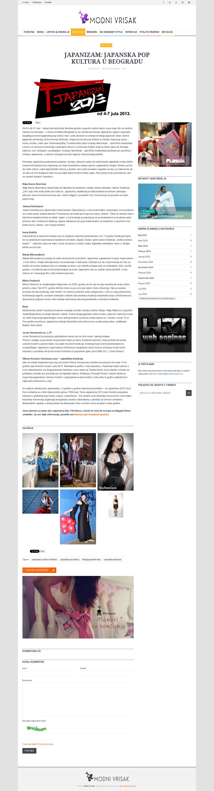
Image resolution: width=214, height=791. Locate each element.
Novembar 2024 (145, 267)
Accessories (148, 211)
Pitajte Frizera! (149, 32)
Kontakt (48, 2)
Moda (40, 32)
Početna (29, 32)
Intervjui (131, 32)
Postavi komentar (40, 570)
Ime (24, 668)
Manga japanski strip (91, 559)
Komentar (27, 680)
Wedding (92, 32)
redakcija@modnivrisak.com (170, 374)
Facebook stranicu (98, 414)
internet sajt (80, 414)
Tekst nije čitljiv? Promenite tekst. (37, 744)
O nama (25, 2)
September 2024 (146, 278)
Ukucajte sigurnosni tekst (34, 721)
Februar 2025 (144, 251)
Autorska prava (130, 786)
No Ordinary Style (111, 32)
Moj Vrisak (106, 45)
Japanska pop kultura (69, 559)
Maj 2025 (142, 235)
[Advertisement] (165, 96)
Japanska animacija (112, 559)
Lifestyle (78, 32)
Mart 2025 (143, 246)
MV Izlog (167, 32)
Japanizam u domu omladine (44, 559)
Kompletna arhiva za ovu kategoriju (157, 299)
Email (83, 668)
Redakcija (37, 2)
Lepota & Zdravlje (57, 32)
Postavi (29, 750)
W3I (121, 786)
